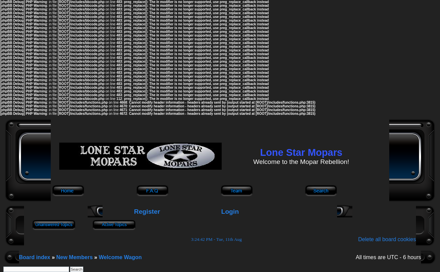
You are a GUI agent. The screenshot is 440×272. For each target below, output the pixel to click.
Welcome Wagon (120, 257)
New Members (74, 257)
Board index (34, 257)
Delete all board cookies (387, 239)
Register (146, 211)
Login (230, 211)
